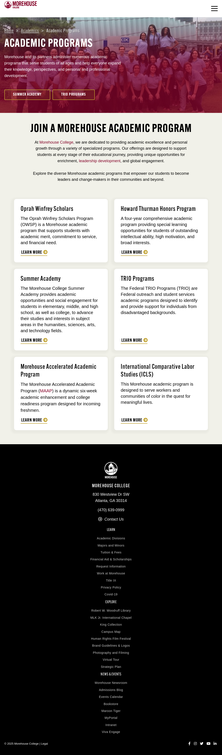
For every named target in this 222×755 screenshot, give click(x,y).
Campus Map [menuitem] (111, 631)
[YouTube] (209, 744)
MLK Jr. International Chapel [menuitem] (111, 617)
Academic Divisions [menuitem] (111, 538)
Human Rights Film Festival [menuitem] (111, 638)
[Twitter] (201, 744)
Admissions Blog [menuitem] (111, 690)
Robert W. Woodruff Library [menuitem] (111, 610)
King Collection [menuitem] (111, 624)
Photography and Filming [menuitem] (111, 652)
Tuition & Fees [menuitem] (111, 552)
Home (9, 31)
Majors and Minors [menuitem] (111, 545)
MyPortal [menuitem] (110, 718)
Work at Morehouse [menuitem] (111, 573)
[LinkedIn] (215, 744)
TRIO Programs (73, 95)
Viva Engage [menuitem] (111, 732)
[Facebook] (189, 744)
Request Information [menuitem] (111, 566)
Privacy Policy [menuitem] (111, 587)
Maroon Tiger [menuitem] (111, 711)
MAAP (46, 390)
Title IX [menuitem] (111, 580)
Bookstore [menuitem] (111, 704)
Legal (44, 743)
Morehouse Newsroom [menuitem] (111, 682)
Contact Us (111, 519)
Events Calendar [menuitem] (111, 697)
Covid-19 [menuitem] (111, 594)
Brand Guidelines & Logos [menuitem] (111, 645)
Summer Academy (27, 95)
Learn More (31, 252)
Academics (30, 31)
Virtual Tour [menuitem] (111, 659)
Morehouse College (56, 142)
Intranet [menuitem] (110, 725)
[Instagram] (195, 744)
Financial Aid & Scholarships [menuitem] (111, 559)
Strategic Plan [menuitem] (111, 666)
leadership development (99, 161)
